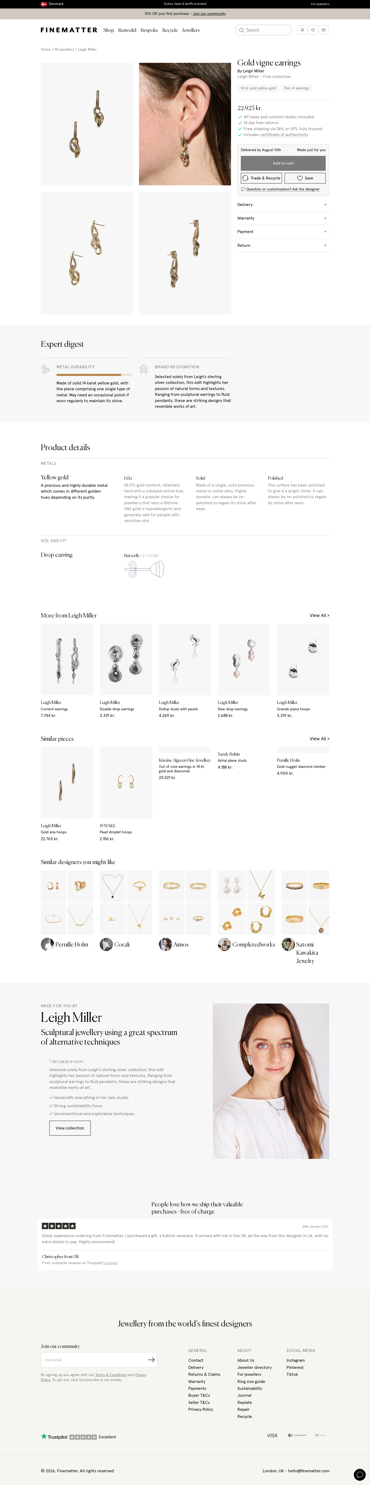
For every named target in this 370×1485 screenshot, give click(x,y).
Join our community (209, 14)
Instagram (295, 1197)
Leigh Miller (87, 49)
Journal (244, 1231)
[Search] (263, 30)
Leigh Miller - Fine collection (264, 77)
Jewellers (191, 30)
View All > (319, 601)
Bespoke (149, 30)
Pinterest (295, 1204)
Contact (195, 1197)
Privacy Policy (200, 1245)
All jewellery (64, 49)
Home (46, 49)
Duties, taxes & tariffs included (185, 4)
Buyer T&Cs (199, 1231)
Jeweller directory (254, 1204)
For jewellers (320, 4)
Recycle (170, 30)
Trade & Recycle (261, 178)
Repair (243, 1245)
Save (305, 178)
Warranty (196, 1218)
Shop (108, 30)
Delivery (195, 1204)
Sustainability (249, 1225)
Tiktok (292, 1210)
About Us (245, 1197)
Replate (244, 1239)
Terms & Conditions (111, 1211)
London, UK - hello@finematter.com (296, 1307)
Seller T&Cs (199, 1239)
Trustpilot (110, 1099)
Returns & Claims (204, 1210)
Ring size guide (251, 1218)
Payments (197, 1225)
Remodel (127, 30)
